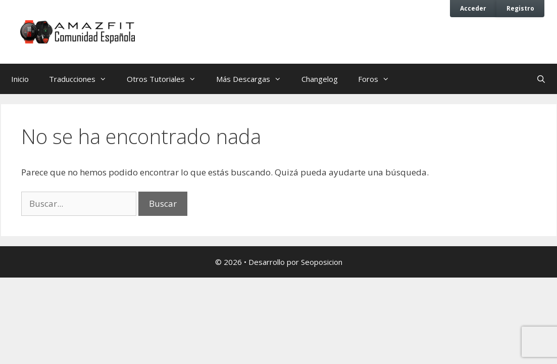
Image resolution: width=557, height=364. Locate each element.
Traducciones (83, 79)
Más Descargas (253, 79)
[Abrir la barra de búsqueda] (541, 79)
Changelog (319, 79)
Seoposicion (321, 262)
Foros (378, 79)
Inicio (20, 79)
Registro (520, 8)
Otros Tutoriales (166, 79)
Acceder (473, 8)
